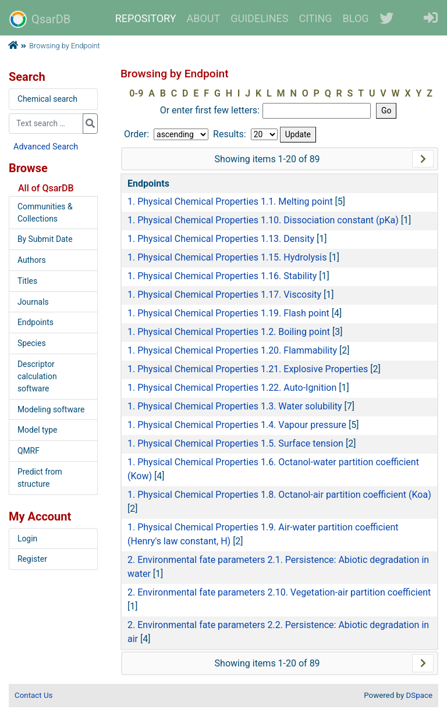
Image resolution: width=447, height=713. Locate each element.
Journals (33, 301)
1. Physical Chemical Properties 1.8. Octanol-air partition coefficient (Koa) (279, 494)
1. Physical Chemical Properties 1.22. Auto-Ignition (231, 387)
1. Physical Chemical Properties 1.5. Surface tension (235, 443)
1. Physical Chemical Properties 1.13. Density (220, 238)
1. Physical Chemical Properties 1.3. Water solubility (234, 406)
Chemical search (47, 99)
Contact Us (33, 695)
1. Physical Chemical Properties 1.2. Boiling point (228, 331)
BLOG (356, 18)
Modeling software (50, 409)
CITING (315, 18)
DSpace (419, 695)
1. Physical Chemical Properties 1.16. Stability (222, 275)
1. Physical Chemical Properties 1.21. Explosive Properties (247, 369)
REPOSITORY (145, 18)
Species (31, 343)
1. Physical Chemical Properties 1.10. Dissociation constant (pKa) (263, 220)
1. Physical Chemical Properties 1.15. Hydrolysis (227, 257)
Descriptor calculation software (37, 376)
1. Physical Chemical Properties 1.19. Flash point (228, 313)
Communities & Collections (45, 212)
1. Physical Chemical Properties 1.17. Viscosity (224, 294)
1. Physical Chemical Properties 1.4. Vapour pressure (236, 424)
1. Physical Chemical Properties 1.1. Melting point (230, 201)
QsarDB (39, 19)
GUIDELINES (259, 18)
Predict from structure (39, 478)
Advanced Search (45, 147)
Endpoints (35, 322)
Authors (31, 260)
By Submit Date (45, 239)
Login (27, 538)
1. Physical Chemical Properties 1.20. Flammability (232, 350)
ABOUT (204, 18)
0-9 (136, 93)
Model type (37, 429)
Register (32, 559)
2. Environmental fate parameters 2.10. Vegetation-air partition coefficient (279, 592)
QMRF (28, 450)
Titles (27, 281)
